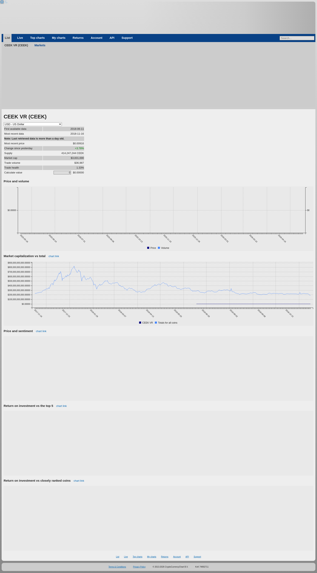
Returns (78, 37)
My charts (59, 37)
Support (127, 37)
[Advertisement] (158, 79)
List (7, 37)
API (112, 37)
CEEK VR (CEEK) (16, 45)
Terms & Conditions (117, 567)
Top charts (37, 37)
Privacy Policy (139, 567)
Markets (39, 45)
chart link (54, 256)
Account (96, 37)
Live (20, 37)
